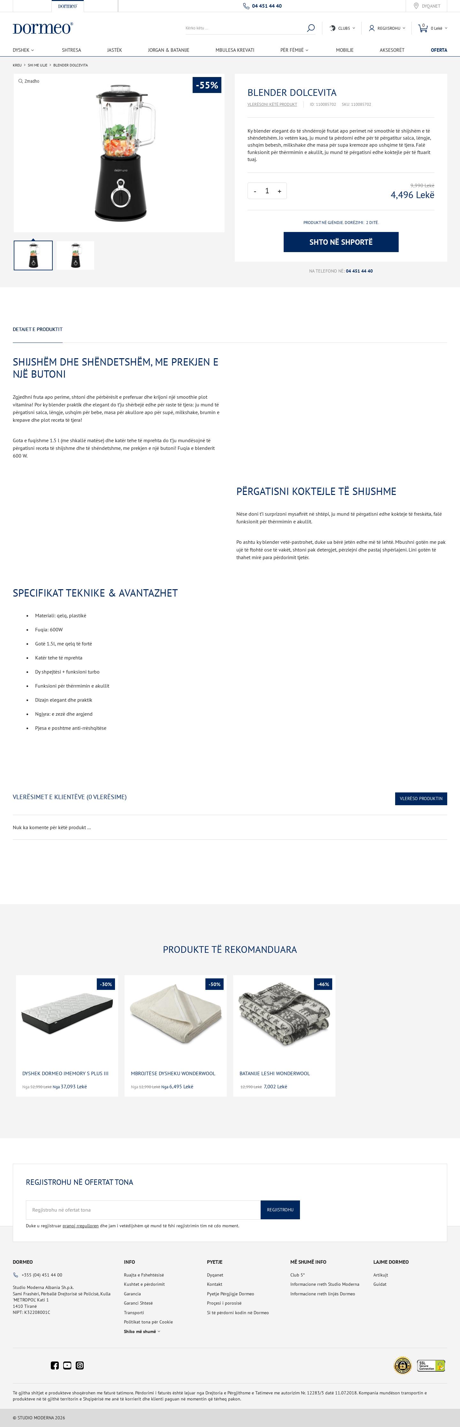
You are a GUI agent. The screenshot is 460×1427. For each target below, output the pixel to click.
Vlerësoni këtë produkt (272, 104)
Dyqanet (431, 6)
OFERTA (439, 50)
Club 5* (297, 1275)
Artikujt (380, 1275)
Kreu (17, 65)
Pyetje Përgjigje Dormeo (230, 1294)
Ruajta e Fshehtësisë (144, 1275)
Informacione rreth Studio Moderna (324, 1284)
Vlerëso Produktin (421, 798)
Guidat (380, 1284)
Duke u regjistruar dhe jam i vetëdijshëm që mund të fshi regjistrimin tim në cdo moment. (132, 1226)
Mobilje (345, 50)
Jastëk (114, 50)
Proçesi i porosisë (224, 1303)
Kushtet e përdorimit (144, 1284)
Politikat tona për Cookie (148, 1322)
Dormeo (23, 1262)
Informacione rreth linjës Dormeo (322, 1294)
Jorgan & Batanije (168, 50)
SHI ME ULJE (37, 65)
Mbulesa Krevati (235, 50)
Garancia (132, 1294)
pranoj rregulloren (81, 1226)
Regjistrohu (280, 1210)
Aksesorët (392, 50)
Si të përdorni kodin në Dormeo (238, 1312)
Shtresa (71, 50)
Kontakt (214, 1284)
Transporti (134, 1312)
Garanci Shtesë (138, 1303)
